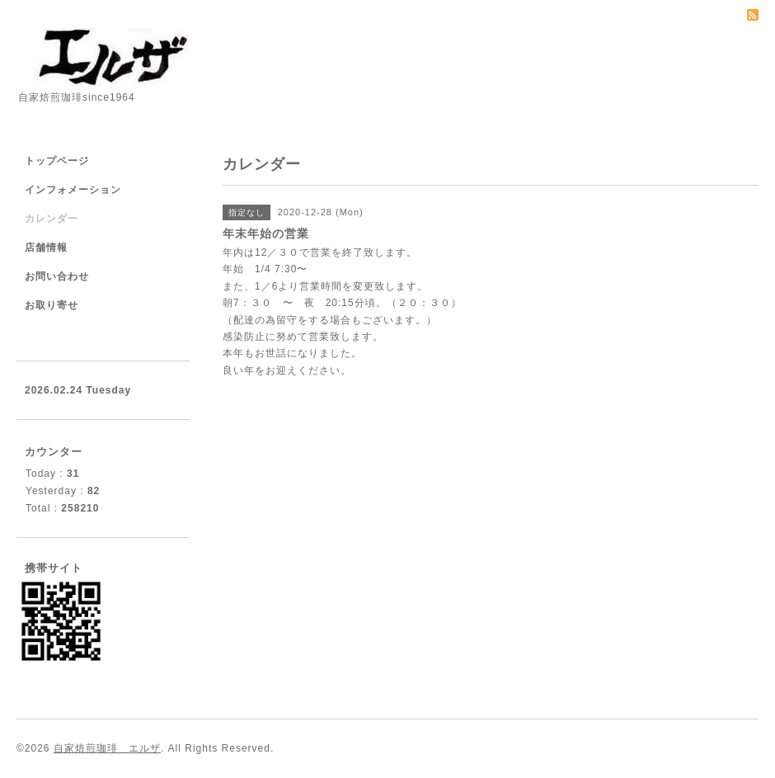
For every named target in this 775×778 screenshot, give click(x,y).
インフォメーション (73, 190)
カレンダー (51, 218)
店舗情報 (46, 247)
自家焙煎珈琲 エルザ (107, 748)
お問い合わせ (57, 276)
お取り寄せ (51, 305)
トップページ (57, 161)
